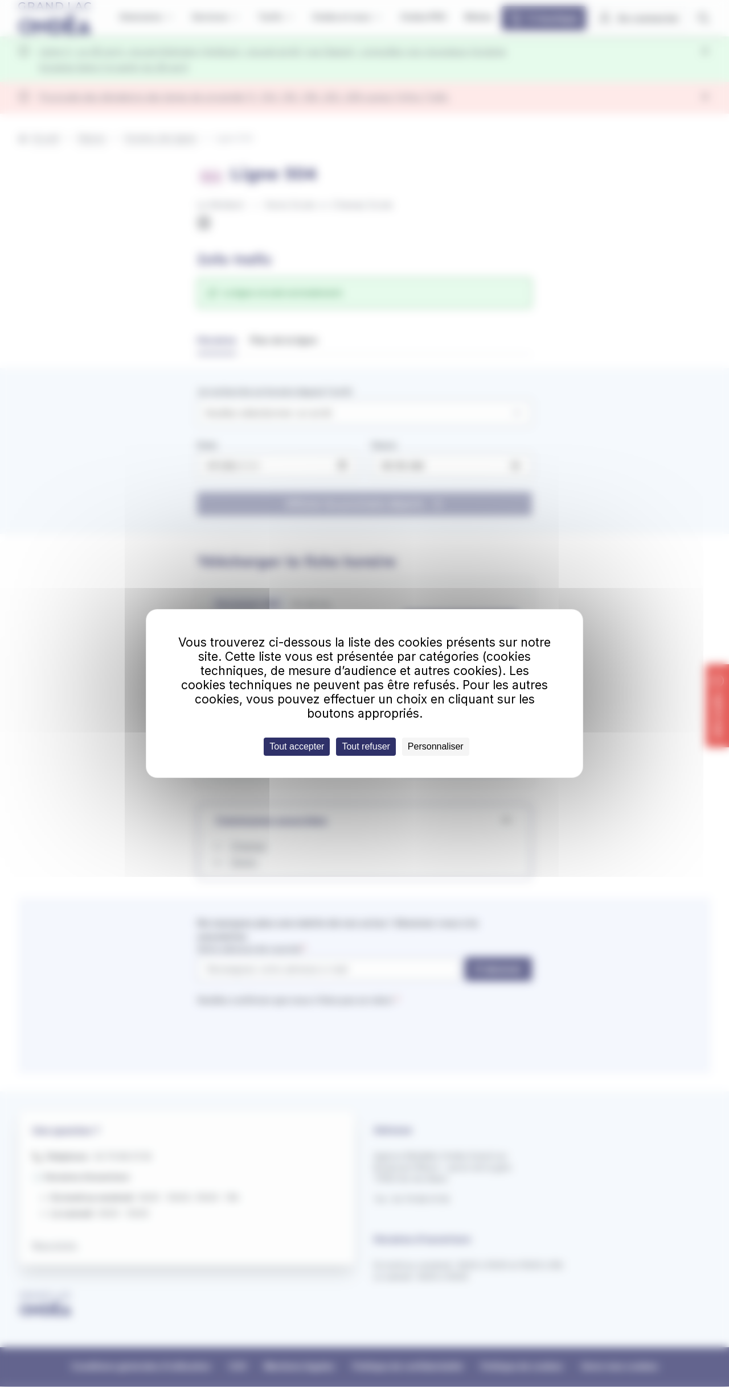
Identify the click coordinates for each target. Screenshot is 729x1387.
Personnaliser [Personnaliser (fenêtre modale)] (436, 746)
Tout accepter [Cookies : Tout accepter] (296, 746)
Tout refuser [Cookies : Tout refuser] (366, 746)
